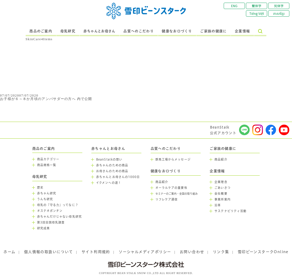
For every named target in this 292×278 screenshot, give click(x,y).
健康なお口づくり (177, 31)
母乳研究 (67, 31)
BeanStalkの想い (109, 159)
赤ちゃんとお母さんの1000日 (118, 177)
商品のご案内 (40, 31)
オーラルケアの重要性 (171, 188)
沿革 (217, 205)
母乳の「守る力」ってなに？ (57, 205)
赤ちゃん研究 (46, 193)
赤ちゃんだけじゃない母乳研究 (59, 216)
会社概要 (220, 193)
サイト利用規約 (96, 251)
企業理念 (220, 182)
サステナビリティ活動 (230, 211)
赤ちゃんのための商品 (112, 165)
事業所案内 (222, 199)
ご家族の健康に (213, 31)
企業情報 (242, 31)
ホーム (9, 251)
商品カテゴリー (48, 159)
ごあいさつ (222, 188)
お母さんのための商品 (112, 171)
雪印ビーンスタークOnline (263, 251)
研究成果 (43, 228)
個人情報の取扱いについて (48, 251)
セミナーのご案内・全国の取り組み (176, 193)
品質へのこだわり (138, 31)
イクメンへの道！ (108, 183)
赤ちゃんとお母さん (99, 31)
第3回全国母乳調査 (51, 222)
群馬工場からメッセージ (173, 159)
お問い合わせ (192, 251)
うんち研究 (45, 199)
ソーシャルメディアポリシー (145, 251)
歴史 (40, 187)
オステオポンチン (50, 211)
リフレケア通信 (166, 199)
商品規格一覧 (46, 165)
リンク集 (221, 251)
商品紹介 (161, 182)
